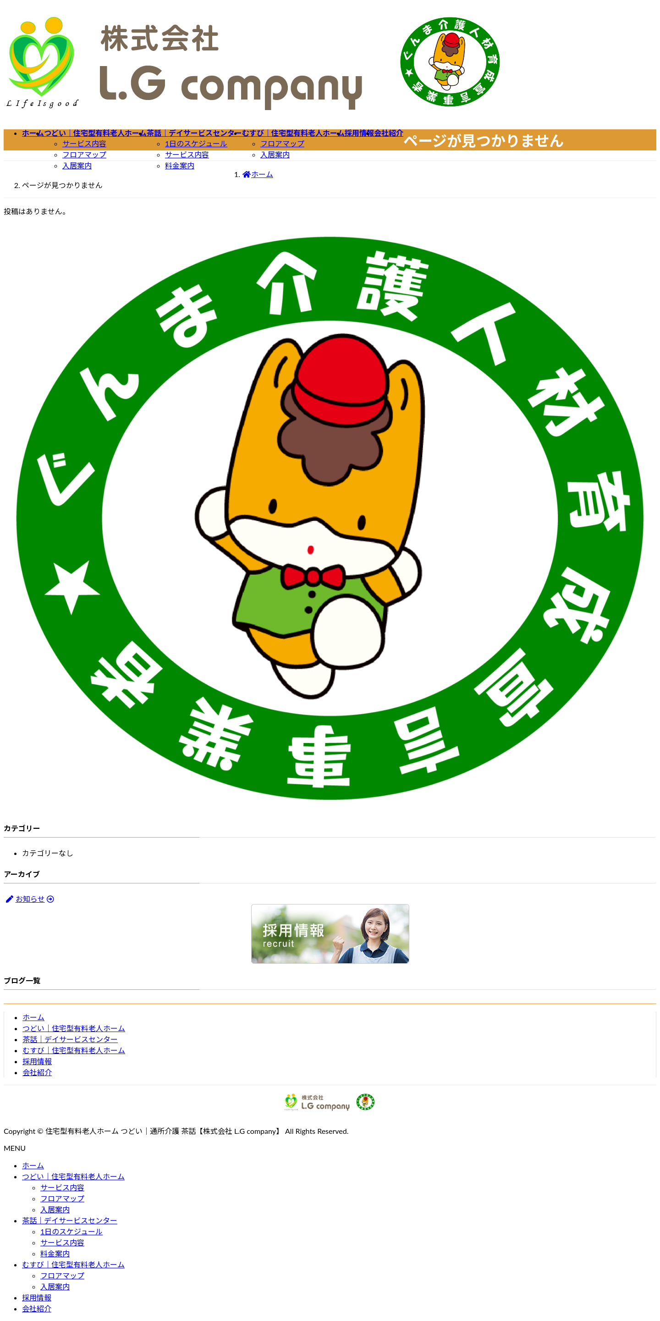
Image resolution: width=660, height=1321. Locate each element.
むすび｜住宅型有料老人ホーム (73, 1050)
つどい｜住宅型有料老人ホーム (73, 1028)
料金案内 (179, 165)
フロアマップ (84, 154)
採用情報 (37, 1061)
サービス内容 (84, 143)
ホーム (33, 1017)
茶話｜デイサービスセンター (70, 1039)
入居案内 (77, 165)
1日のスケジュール (196, 143)
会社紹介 (37, 1072)
